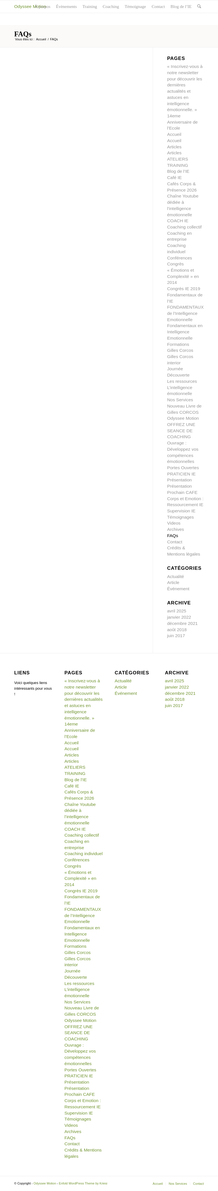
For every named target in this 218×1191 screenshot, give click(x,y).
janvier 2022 (179, 617)
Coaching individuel (83, 853)
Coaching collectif (184, 227)
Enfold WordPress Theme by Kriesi (83, 1183)
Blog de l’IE (178, 171)
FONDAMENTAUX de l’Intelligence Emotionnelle (185, 313)
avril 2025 (176, 610)
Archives (175, 529)
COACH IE (177, 220)
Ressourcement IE (185, 504)
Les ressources (182, 381)
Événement (178, 588)
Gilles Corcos (180, 350)
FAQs (23, 34)
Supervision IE (181, 510)
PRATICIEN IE (181, 473)
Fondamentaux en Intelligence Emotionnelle (185, 331)
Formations (178, 344)
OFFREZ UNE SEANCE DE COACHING (181, 430)
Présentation (179, 479)
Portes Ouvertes (183, 467)
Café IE (174, 177)
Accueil (41, 39)
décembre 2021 (182, 623)
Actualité (175, 576)
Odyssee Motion (30, 6)
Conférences (179, 257)
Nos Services (180, 399)
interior (174, 362)
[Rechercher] (199, 6)
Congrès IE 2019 (183, 288)
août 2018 (177, 629)
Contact (174, 541)
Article (173, 582)
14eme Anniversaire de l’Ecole (182, 121)
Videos (174, 523)
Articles (174, 146)
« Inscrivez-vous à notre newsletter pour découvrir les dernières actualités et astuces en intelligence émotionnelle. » (83, 699)
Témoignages (180, 517)
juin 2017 (176, 635)
